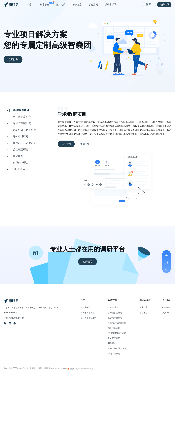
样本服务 (44, 3)
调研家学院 (111, 4)
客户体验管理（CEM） (118, 348)
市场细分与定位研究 (24, 129)
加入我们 (166, 312)
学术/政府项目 (21, 110)
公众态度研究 (20, 149)
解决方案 (77, 4)
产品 (30, 4)
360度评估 (19, 169)
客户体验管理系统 (88, 318)
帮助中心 (144, 312)
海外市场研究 (20, 136)
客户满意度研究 (22, 116)
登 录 (148, 4)
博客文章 (144, 307)
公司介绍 (166, 307)
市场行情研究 (20, 162)
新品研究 (18, 156)
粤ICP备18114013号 (59, 368)
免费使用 (164, 4)
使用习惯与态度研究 (24, 143)
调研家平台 (85, 307)
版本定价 (60, 4)
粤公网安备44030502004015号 (80, 368)
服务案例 (93, 4)
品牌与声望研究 (22, 123)
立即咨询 (15, 60)
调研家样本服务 (87, 312)
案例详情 (84, 144)
